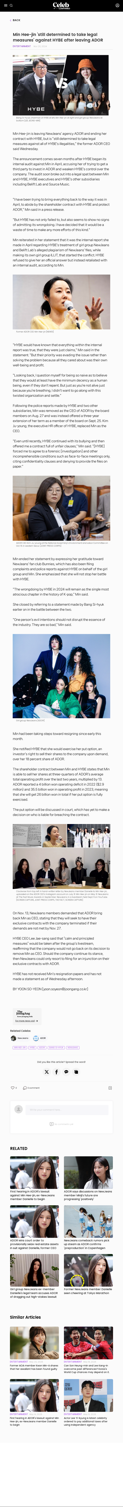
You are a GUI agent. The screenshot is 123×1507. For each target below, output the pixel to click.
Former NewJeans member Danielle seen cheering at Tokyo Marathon (88, 1291)
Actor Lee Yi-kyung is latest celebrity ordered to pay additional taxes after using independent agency (85, 1421)
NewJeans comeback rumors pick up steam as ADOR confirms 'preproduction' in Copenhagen (86, 1244)
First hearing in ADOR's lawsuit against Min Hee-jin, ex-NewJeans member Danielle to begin (32, 1195)
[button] (47, 1072)
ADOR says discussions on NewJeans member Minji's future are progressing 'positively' (88, 1195)
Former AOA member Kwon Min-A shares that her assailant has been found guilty (34, 1367)
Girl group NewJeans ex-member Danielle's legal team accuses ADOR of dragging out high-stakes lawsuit (34, 1293)
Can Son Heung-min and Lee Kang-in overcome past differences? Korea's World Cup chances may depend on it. (87, 1369)
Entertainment (22, 46)
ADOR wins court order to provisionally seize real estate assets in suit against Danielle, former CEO (34, 1244)
